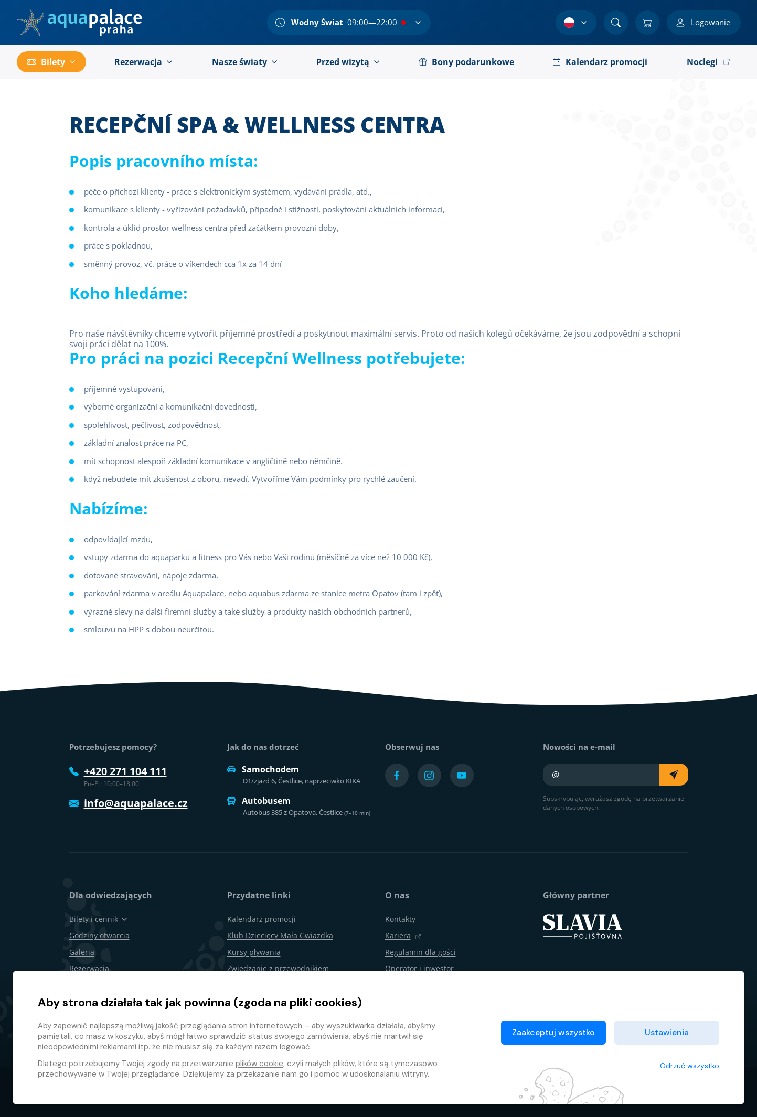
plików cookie (259, 1063)
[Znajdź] (616, 22)
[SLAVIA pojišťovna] (582, 925)
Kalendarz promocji (261, 919)
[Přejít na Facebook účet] (397, 775)
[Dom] (79, 22)
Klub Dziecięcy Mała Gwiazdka (280, 935)
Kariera (403, 935)
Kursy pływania (254, 952)
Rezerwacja (89, 968)
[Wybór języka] (576, 22)
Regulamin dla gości (420, 952)
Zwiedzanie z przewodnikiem (278, 968)
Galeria (81, 952)
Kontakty (400, 919)
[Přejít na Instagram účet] (429, 775)
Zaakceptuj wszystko (553, 1032)
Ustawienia (667, 1032)
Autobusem (259, 801)
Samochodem (263, 769)
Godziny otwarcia (99, 935)
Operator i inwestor (419, 968)
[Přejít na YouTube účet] (462, 775)
